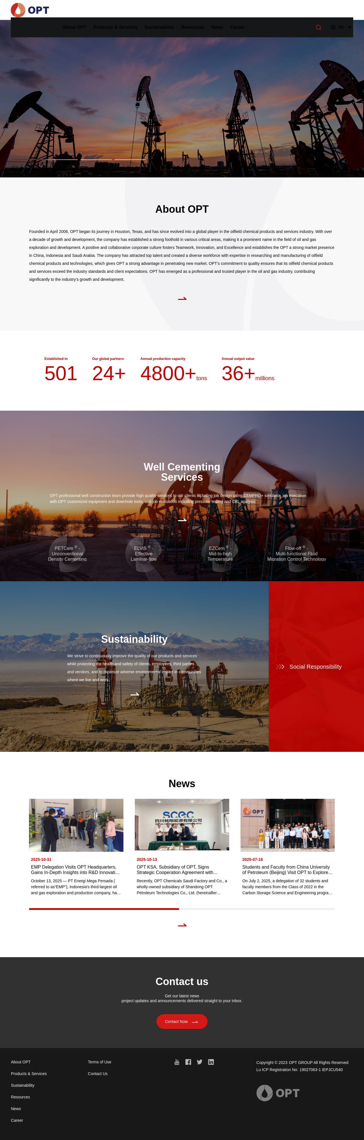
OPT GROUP (301, 1062)
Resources (215, 9)
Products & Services (138, 9)
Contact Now (182, 1027)
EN (341, 10)
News (240, 9)
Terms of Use (99, 1062)
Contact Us (97, 1073)
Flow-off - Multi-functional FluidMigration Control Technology (296, 554)
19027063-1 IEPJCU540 (321, 1069)
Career (260, 9)
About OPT (97, 9)
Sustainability (182, 9)
